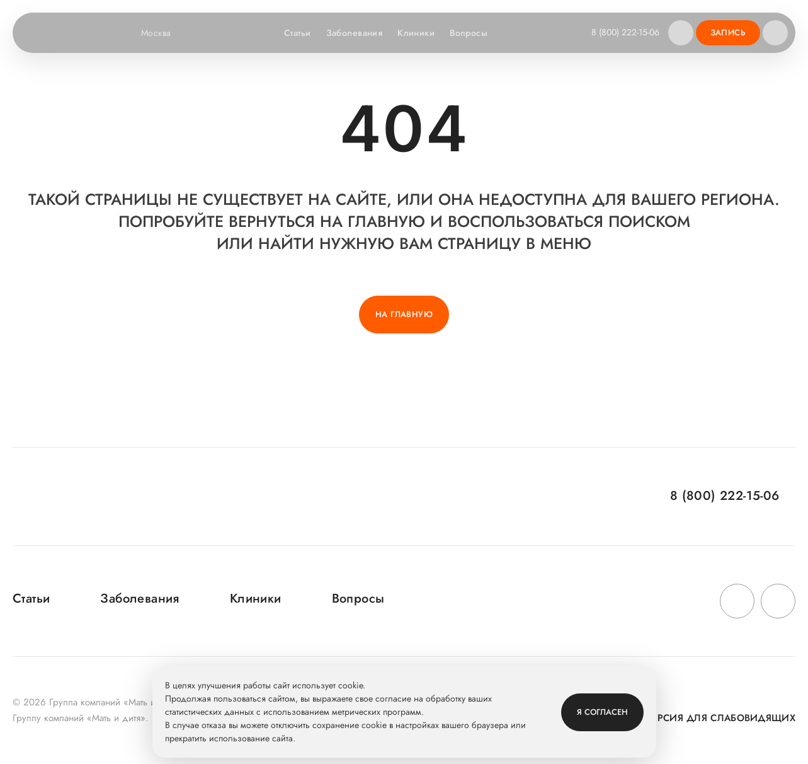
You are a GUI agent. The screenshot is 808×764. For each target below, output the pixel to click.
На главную (404, 314)
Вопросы (468, 32)
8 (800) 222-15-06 (625, 32)
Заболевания (354, 32)
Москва (164, 32)
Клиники (416, 32)
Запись (728, 32)
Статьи (297, 32)
